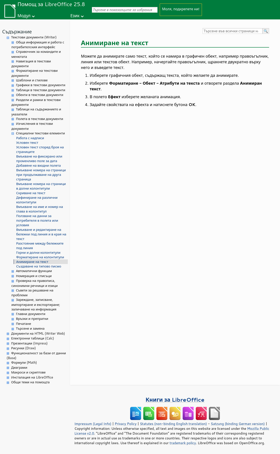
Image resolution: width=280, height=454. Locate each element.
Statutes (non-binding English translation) (173, 423)
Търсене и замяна (30, 328)
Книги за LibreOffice (175, 399)
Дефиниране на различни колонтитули (37, 199)
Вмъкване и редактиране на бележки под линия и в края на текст (41, 234)
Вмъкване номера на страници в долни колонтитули (41, 186)
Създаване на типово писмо (38, 266)
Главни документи (30, 314)
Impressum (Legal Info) (92, 423)
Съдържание (17, 31)
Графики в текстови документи (40, 85)
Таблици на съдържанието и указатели (36, 111)
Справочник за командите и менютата (36, 54)
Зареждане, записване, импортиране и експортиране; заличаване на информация (35, 304)
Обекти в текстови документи (39, 95)
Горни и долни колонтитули (38, 252)
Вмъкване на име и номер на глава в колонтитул (39, 209)
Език (75, 16)
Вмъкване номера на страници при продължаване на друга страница (41, 175)
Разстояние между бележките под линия (39, 245)
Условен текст (27, 142)
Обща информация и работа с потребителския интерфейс (37, 45)
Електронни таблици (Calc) (32, 338)
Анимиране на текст (32, 261)
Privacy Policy (125, 423)
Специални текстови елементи (40, 133)
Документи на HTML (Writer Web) (38, 333)
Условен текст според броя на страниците (40, 149)
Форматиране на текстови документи (34, 73)
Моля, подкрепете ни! (181, 8)
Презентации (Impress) (29, 343)
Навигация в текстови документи (31, 64)
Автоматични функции (34, 271)
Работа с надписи (30, 138)
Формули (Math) (24, 362)
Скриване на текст (30, 193)
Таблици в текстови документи (40, 90)
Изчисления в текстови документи (32, 126)
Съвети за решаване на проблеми (32, 293)
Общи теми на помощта (30, 382)
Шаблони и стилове (32, 80)
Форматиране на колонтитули (40, 257)
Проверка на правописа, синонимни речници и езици (34, 283)
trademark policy (183, 442)
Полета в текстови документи (39, 118)
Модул (24, 16)
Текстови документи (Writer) (34, 37)
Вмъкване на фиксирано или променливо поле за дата (39, 158)
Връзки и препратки (32, 318)
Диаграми (19, 367)
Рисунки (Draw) (23, 348)
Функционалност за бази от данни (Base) (36, 355)
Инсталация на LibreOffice (32, 377)
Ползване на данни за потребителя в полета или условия (37, 220)
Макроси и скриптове (28, 372)
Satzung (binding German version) (238, 423)
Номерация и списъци (34, 276)
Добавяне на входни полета (38, 165)
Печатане (23, 323)
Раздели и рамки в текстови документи (36, 102)
